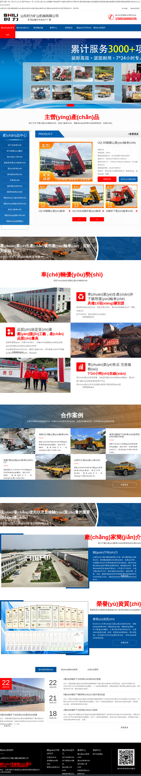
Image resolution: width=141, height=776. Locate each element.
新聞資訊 (68, 28)
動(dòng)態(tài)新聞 (69, 670)
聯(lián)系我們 (135, 8)
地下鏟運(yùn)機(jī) (15, 151)
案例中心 (53, 28)
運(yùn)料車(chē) (15, 169)
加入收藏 (124, 8)
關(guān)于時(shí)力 (84, 31)
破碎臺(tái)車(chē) (14, 186)
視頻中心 (97, 750)
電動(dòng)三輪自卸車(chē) (14, 198)
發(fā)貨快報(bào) (45, 670)
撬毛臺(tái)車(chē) (14, 174)
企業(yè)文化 (51, 757)
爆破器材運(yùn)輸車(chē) (15, 163)
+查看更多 (133, 134)
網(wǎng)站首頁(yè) (7, 31)
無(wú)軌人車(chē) (14, 157)
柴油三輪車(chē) (15, 209)
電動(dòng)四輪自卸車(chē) (14, 204)
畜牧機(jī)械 (38, 28)
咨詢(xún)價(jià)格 (128, 179)
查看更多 (124, 485)
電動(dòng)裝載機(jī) (14, 221)
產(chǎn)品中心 (22, 28)
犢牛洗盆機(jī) (98, 754)
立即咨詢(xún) (88, 317)
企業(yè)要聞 (92, 670)
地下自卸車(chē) (15, 145)
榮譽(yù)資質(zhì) (53, 767)
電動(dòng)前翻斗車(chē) (14, 215)
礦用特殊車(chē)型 (14, 192)
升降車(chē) (15, 180)
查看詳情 (107, 179)
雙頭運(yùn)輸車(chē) (15, 227)
